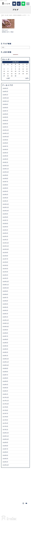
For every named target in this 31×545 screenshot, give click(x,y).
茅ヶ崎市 (5, 509)
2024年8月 (5, 143)
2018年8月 (5, 371)
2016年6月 (5, 452)
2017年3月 (5, 426)
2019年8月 (5, 333)
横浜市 (11, 511)
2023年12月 (6, 165)
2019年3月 (5, 349)
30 (15, 76)
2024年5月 (5, 149)
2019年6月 (5, 339)
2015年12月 (6, 465)
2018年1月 (5, 394)
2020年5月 (5, 304)
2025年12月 (6, 98)
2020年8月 (5, 294)
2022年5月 (5, 226)
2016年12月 (6, 432)
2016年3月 (5, 458)
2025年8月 (5, 107)
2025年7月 (5, 111)
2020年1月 (5, 317)
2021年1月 (5, 278)
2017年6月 (5, 416)
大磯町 (5, 511)
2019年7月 (5, 336)
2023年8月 (5, 178)
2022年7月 (5, 220)
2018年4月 (5, 384)
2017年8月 (5, 410)
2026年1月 (5, 94)
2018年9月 (5, 368)
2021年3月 (5, 271)
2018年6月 (5, 378)
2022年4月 (5, 230)
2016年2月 (5, 461)
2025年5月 (5, 117)
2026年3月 (5, 88)
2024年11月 (6, 133)
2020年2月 (5, 313)
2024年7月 (5, 146)
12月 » (27, 78)
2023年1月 (5, 201)
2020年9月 (5, 291)
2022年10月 (6, 210)
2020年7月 (5, 297)
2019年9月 (5, 329)
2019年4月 (5, 346)
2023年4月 (5, 191)
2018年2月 (5, 391)
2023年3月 (5, 194)
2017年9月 (5, 407)
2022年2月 (5, 236)
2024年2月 (5, 159)
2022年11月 (6, 207)
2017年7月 (5, 413)
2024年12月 (6, 130)
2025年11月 (6, 101)
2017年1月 (5, 429)
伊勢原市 (19, 509)
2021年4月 (5, 268)
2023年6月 (5, 185)
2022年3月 (5, 233)
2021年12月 (6, 243)
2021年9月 (5, 252)
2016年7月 (5, 449)
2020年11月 (6, 284)
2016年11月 (6, 436)
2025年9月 (5, 104)
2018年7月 (5, 374)
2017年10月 (6, 403)
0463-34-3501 (11, 530)
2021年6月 (5, 262)
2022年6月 (5, 223)
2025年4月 (5, 120)
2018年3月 (5, 387)
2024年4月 (5, 152)
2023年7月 (5, 181)
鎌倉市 (23, 511)
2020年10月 (6, 288)
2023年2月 (5, 197)
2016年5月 (5, 455)
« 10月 (8, 78)
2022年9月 (5, 214)
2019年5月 (5, 342)
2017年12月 (6, 397)
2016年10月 (6, 439)
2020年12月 (6, 281)
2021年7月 (5, 259)
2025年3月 (5, 123)
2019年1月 (5, 355)
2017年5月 (5, 420)
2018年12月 (6, 358)
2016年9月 (5, 442)
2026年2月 (5, 91)
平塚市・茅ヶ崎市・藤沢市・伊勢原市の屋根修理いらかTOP (13, 15)
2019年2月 (5, 352)
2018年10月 (6, 365)
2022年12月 (6, 204)
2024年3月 (5, 156)
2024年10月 (6, 136)
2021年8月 (5, 255)
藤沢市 (12, 509)
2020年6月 (5, 300)
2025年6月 (5, 114)
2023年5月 (5, 188)
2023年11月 (6, 168)
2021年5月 (5, 265)
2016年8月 (5, 445)
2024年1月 (5, 162)
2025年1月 (5, 127)
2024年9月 (5, 140)
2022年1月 (5, 239)
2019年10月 (6, 326)
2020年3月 (5, 310)
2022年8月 (5, 217)
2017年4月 (5, 423)
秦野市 (17, 511)
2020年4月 (5, 307)
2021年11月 (6, 246)
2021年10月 (6, 249)
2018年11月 (6, 362)
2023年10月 (6, 172)
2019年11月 (6, 323)
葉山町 (25, 509)
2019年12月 (6, 320)
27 (4, 76)
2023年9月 (5, 175)
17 (19, 71)
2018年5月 (5, 381)
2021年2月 (5, 275)
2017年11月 (6, 400)
